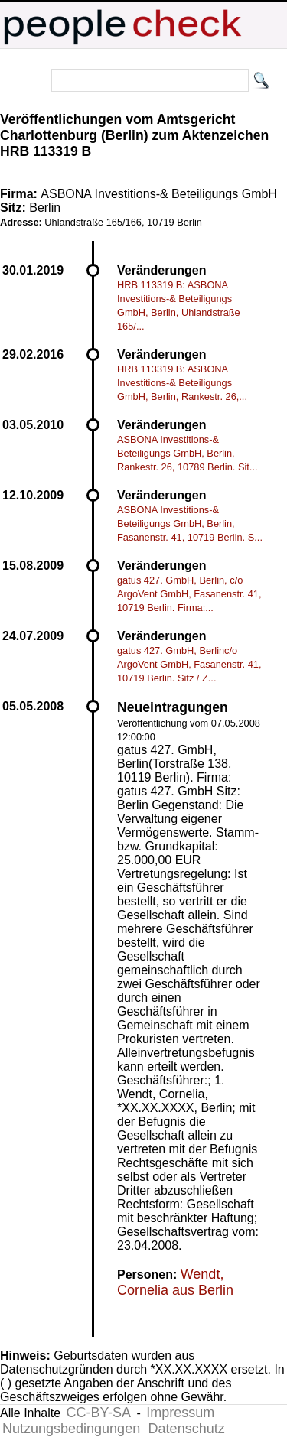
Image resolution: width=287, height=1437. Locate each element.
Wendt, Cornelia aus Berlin (175, 1282)
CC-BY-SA (99, 1412)
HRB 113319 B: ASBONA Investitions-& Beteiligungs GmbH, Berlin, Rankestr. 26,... (182, 382)
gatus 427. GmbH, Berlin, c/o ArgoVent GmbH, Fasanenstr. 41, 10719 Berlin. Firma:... (189, 593)
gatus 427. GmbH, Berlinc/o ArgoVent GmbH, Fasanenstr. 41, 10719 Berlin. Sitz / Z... (189, 664)
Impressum (180, 1412)
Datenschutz (186, 1428)
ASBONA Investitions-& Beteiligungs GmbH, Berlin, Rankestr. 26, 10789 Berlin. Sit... (187, 453)
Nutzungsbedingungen (71, 1428)
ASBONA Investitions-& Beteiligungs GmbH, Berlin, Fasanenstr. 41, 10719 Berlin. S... (190, 523)
